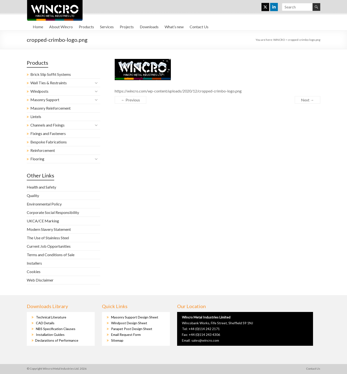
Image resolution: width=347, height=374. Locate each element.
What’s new (174, 26)
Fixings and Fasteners (48, 133)
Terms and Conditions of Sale (50, 254)
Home (38, 26)
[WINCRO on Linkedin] (274, 7)
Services (107, 26)
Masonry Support (44, 99)
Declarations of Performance (56, 340)
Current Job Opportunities (49, 246)
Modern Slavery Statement (49, 229)
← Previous (130, 100)
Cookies (33, 271)
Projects (127, 26)
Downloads (149, 26)
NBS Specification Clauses (55, 329)
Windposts (39, 91)
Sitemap (117, 340)
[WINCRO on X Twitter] (265, 7)
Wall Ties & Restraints (48, 82)
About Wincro (61, 26)
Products (86, 26)
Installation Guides (50, 334)
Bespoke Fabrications (48, 142)
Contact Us (199, 26)
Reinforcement (42, 150)
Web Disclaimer (40, 280)
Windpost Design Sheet (129, 323)
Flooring (37, 158)
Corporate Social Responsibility (53, 212)
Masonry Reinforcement (50, 108)
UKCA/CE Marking (43, 221)
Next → (307, 100)
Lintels (35, 116)
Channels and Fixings (47, 125)
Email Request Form (126, 334)
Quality (33, 195)
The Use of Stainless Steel (48, 237)
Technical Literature (51, 317)
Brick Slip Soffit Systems (50, 74)
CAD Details (45, 323)
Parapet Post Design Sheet (131, 329)
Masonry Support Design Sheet (134, 317)
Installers (34, 263)
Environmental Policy (44, 204)
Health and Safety (41, 187)
